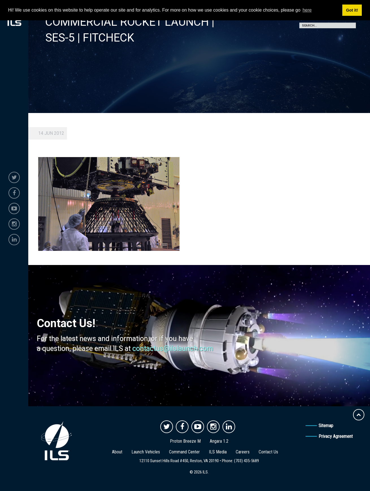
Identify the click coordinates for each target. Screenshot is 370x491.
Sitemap (326, 425)
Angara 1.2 (219, 441)
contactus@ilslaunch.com (172, 348)
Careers (243, 452)
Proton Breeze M (185, 441)
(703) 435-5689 (246, 460)
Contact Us (268, 452)
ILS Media (218, 452)
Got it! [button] (352, 10)
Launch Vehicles (145, 452)
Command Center (184, 452)
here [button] (306, 10)
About (117, 452)
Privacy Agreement (336, 436)
